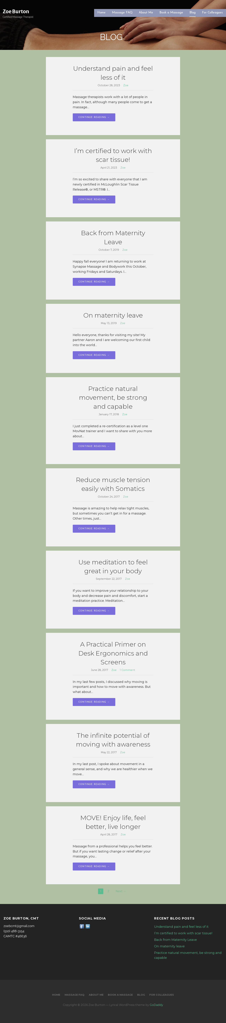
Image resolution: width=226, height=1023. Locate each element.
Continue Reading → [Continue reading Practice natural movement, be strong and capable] (94, 446)
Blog (192, 12)
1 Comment (127, 670)
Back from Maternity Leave (175, 940)
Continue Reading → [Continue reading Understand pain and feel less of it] (94, 117)
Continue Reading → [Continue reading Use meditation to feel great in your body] (94, 611)
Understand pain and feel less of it (181, 927)
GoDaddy (156, 1005)
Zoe (125, 85)
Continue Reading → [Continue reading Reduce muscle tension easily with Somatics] (94, 529)
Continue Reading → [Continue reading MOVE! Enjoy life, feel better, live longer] (94, 866)
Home (101, 12)
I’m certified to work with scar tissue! (183, 933)
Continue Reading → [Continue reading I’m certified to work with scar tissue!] (94, 199)
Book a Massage (171, 12)
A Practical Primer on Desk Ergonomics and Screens (113, 653)
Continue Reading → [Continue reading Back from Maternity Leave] (94, 282)
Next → (121, 891)
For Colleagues (212, 12)
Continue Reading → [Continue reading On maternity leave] (94, 355)
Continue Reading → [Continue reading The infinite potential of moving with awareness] (94, 784)
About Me (146, 12)
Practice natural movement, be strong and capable (113, 397)
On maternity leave (113, 315)
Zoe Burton (16, 11)
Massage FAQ (122, 12)
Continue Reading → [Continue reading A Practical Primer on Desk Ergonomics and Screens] (94, 702)
